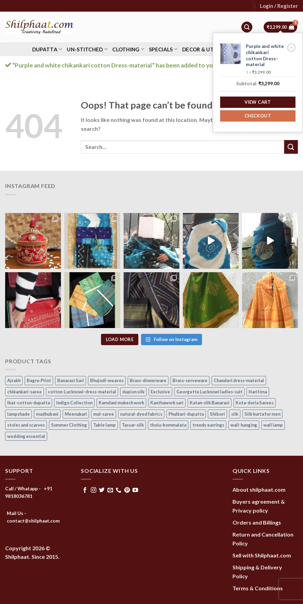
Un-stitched (87, 49)
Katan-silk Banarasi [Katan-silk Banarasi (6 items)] (209, 402)
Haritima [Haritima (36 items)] (258, 391)
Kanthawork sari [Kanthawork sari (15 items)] (167, 402)
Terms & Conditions (257, 588)
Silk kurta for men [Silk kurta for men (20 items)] (262, 414)
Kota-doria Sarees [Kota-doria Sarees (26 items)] (255, 402)
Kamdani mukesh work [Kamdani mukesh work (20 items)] (121, 402)
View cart (257, 102)
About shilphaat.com (259, 489)
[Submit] (291, 146)
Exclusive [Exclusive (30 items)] (160, 391)
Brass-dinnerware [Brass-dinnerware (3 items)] (148, 380)
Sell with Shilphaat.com (261, 555)
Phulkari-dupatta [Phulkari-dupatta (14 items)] (186, 414)
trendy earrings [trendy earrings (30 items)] (208, 425)
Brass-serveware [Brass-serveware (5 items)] (190, 380)
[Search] (246, 27)
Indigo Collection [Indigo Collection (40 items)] (74, 402)
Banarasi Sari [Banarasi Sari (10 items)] (70, 380)
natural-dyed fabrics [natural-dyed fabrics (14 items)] (141, 414)
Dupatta (47, 49)
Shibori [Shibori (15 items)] (217, 414)
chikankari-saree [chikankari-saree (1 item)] (24, 391)
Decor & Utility (207, 49)
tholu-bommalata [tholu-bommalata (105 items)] (168, 425)
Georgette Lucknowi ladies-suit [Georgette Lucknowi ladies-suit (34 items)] (209, 391)
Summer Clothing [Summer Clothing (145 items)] (69, 425)
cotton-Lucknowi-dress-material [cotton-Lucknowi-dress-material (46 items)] (82, 391)
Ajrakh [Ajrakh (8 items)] (14, 380)
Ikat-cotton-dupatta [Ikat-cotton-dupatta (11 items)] (28, 402)
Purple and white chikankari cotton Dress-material (265, 55)
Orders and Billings (256, 522)
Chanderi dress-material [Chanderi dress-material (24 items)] (239, 380)
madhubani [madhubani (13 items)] (47, 414)
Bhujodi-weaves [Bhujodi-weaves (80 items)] (107, 380)
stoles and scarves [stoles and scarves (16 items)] (26, 425)
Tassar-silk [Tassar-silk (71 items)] (133, 425)
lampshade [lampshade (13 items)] (18, 414)
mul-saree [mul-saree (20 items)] (103, 414)
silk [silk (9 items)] (234, 414)
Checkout (257, 115)
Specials (163, 49)
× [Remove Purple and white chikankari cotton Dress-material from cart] (291, 47)
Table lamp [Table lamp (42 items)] (104, 425)
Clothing (128, 49)
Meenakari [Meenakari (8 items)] (76, 414)
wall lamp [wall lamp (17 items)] (273, 425)
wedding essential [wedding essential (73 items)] (26, 436)
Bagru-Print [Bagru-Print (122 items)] (39, 380)
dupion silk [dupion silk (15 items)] (133, 391)
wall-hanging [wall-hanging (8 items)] (243, 425)
